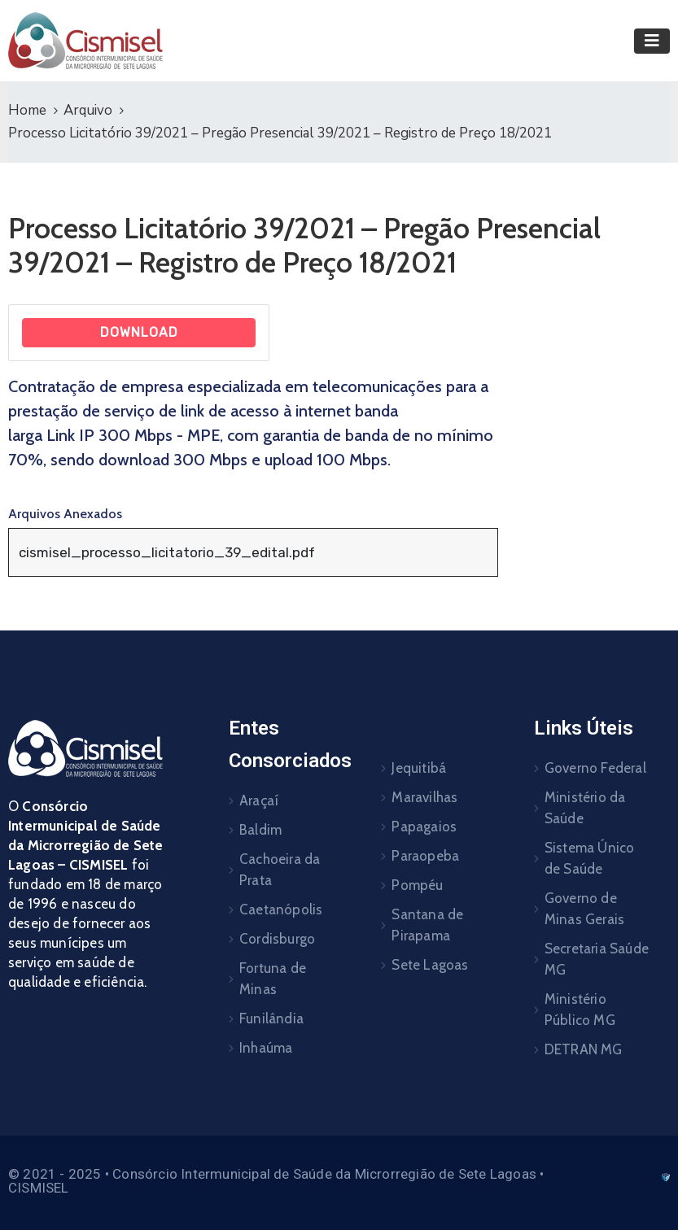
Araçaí (258, 800)
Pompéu (417, 885)
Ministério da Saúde (585, 808)
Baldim (260, 830)
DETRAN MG (584, 1049)
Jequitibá (418, 768)
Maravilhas (424, 797)
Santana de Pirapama (427, 925)
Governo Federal (595, 768)
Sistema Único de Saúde (590, 858)
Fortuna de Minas (272, 978)
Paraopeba (425, 856)
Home (27, 110)
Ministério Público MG (580, 1009)
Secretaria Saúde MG (597, 959)
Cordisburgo (277, 939)
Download (139, 332)
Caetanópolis (280, 909)
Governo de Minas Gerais (584, 908)
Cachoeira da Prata (279, 869)
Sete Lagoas (429, 965)
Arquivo (87, 110)
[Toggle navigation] (652, 41)
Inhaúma (265, 1048)
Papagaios (424, 826)
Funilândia (271, 1018)
